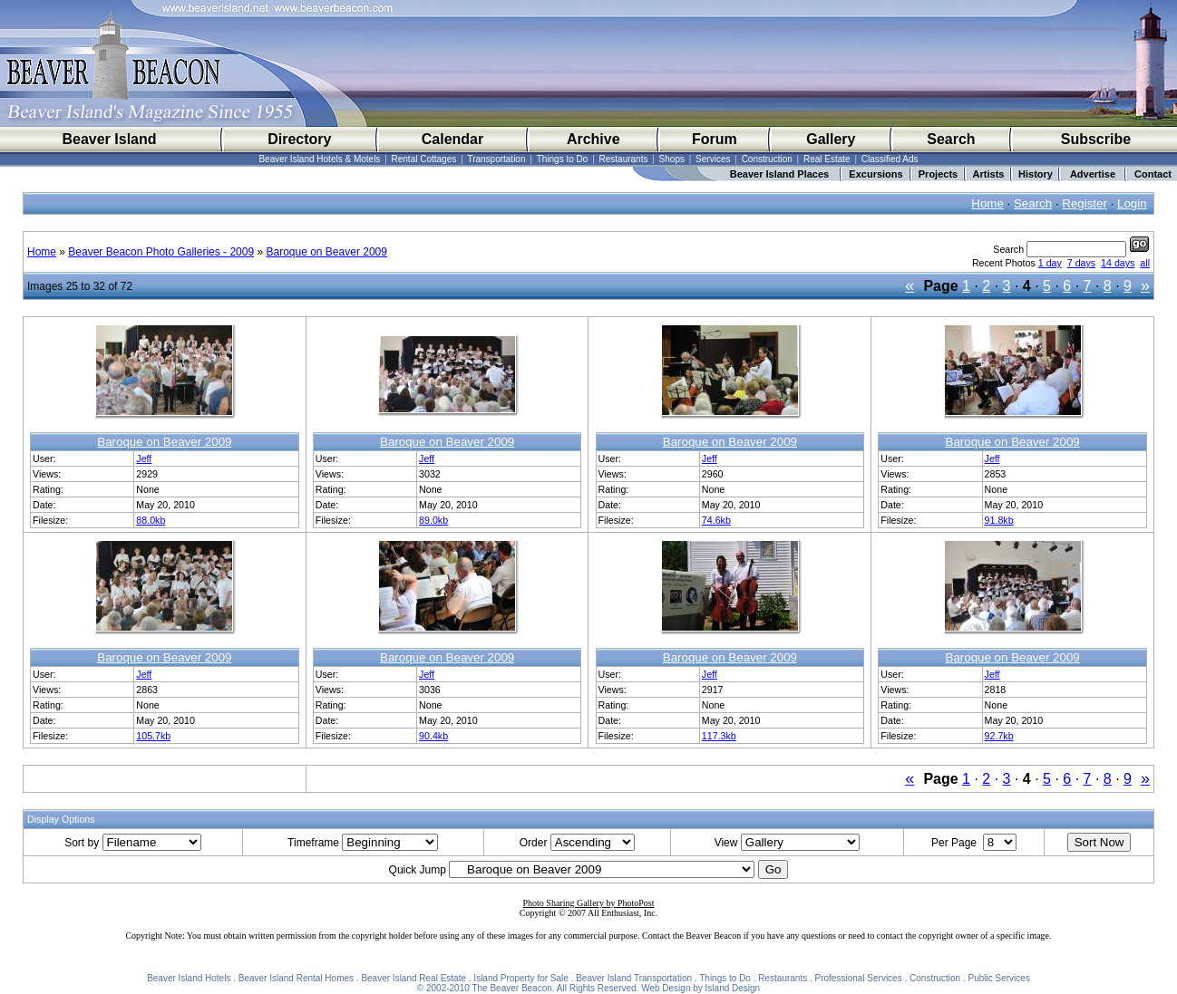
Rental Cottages (424, 159)
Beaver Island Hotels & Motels (319, 159)
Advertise (1092, 174)
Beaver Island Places (779, 174)
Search (951, 139)
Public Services (999, 978)
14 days (1117, 262)
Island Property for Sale (521, 978)
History (1035, 174)
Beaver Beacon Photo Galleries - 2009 (161, 252)
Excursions (875, 174)
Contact (1153, 174)
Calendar (452, 139)
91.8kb (999, 520)
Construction (767, 159)
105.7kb (153, 735)
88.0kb (150, 520)
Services (713, 159)
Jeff (143, 458)
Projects (938, 174)
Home (987, 203)
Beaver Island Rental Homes (296, 978)
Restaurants (623, 159)
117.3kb (719, 735)
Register (1084, 203)
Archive (593, 139)
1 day (1050, 262)
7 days (1081, 262)
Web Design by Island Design (700, 988)
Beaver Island (109, 139)
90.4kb (433, 735)
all (1145, 262)
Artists (989, 174)
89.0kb (433, 520)
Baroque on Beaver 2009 (326, 252)
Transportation (496, 159)
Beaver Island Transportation (634, 978)
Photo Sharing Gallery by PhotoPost (588, 903)
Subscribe (1096, 139)
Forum (714, 139)
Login (1132, 203)
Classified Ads (890, 159)
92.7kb (999, 735)
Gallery (830, 139)
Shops (672, 159)
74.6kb (716, 520)
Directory (299, 139)
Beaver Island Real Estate (413, 978)
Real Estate (827, 159)
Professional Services (858, 978)
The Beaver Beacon (511, 988)
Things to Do (562, 159)
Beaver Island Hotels (188, 978)
